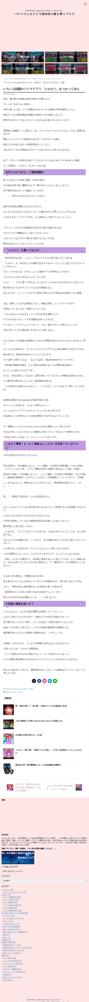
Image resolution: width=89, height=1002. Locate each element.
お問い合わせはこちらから (13, 871)
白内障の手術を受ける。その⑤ (28, 735)
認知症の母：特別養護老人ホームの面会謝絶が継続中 (38, 765)
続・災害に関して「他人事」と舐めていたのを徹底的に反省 (41, 706)
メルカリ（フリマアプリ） (21, 689)
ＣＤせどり (8, 689)
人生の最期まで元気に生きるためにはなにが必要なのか (39, 721)
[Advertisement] (44, 34)
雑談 (31, 689)
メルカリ (20, 692)
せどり (14, 692)
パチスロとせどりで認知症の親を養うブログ (44, 13)
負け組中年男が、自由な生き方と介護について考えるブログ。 (44, 992)
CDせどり (8, 692)
